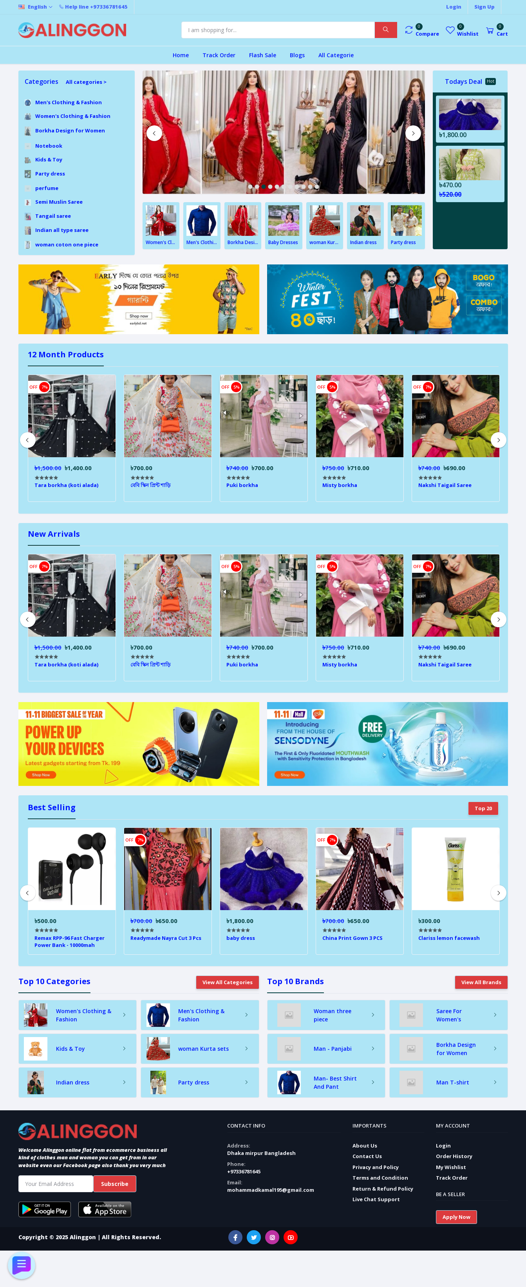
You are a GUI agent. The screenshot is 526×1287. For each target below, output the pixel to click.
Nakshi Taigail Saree (445, 485)
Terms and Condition (380, 1177)
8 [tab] (297, 187)
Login (443, 1145)
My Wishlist (451, 1167)
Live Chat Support (376, 1199)
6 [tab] (283, 187)
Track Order (218, 55)
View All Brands (481, 982)
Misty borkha (339, 485)
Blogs (297, 55)
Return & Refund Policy (382, 1188)
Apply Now (456, 1216)
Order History (454, 1156)
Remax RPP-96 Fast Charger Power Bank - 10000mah (69, 941)
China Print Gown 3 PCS (352, 937)
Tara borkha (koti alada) (66, 485)
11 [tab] (317, 187)
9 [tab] (303, 187)
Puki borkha (242, 485)
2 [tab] (257, 187)
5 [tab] (277, 187)
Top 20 (483, 808)
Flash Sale (262, 55)
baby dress (240, 937)
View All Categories (227, 982)
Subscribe (114, 1183)
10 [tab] (310, 187)
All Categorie (336, 55)
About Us (364, 1145)
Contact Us (367, 1156)
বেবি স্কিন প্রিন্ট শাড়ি (150, 485)
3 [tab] (263, 187)
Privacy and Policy (375, 1167)
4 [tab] (270, 187)
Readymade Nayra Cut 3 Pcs (165, 937)
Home (181, 55)
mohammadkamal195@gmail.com (270, 1189)
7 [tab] (290, 187)
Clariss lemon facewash (449, 937)
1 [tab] (250, 187)
